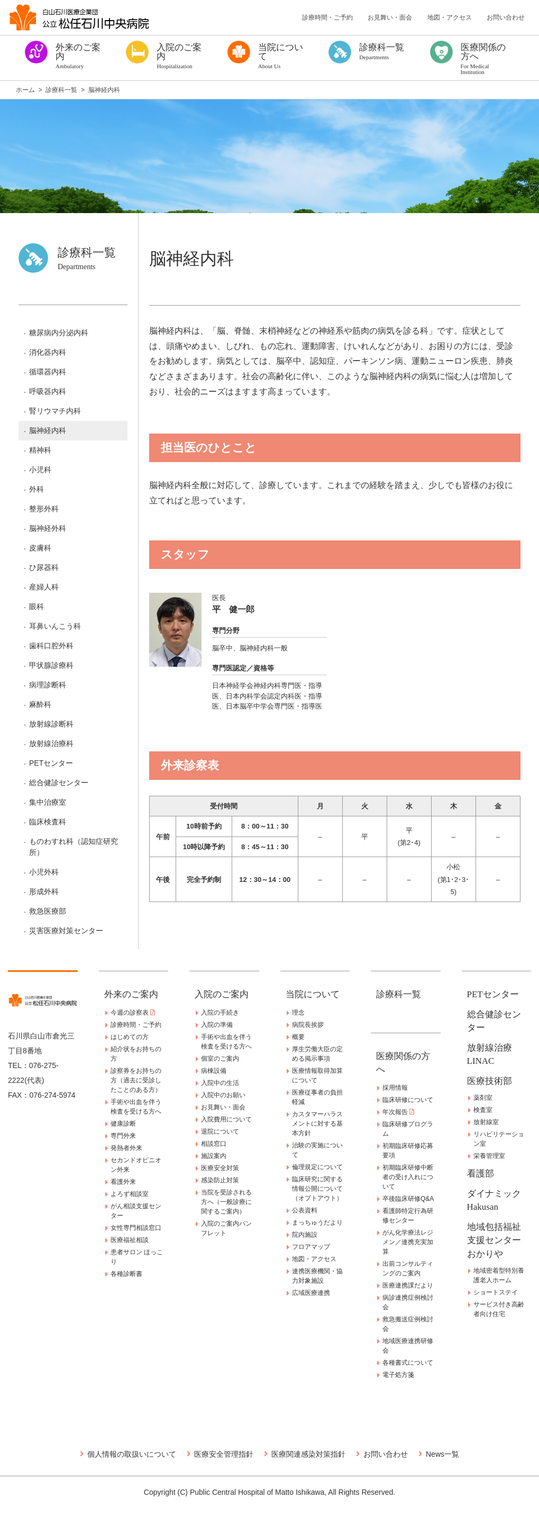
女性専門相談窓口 (136, 1227)
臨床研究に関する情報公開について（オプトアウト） (317, 1188)
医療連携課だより (407, 1285)
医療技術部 (489, 1081)
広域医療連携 (311, 1293)
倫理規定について (317, 1167)
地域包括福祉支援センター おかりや (498, 1240)
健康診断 (123, 1123)
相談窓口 (213, 1143)
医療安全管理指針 (223, 1454)
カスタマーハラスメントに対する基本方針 (317, 1123)
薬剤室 (482, 1097)
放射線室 (486, 1122)
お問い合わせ (506, 17)
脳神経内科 (47, 430)
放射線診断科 (51, 724)
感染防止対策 (220, 1180)
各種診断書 (126, 1273)
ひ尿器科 (44, 567)
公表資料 (304, 1210)
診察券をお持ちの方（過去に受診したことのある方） (136, 1080)
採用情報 (395, 1087)
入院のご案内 (222, 994)
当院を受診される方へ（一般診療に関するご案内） (226, 1202)
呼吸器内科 (47, 391)
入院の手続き (220, 1012)
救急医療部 (47, 911)
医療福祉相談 (130, 1240)
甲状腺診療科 (51, 665)
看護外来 (123, 1181)
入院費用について (226, 1119)
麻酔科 (40, 704)
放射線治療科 (51, 743)
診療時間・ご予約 (327, 17)
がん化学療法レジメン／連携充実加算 (407, 1242)
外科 (36, 489)
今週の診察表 (133, 1012)
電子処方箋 (398, 1374)
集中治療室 (47, 802)
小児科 (40, 469)
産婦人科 (44, 587)
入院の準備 (217, 1024)
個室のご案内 (220, 1058)
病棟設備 (213, 1070)
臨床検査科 (47, 821)
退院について (220, 1131)
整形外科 (44, 508)
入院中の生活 (220, 1083)
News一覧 (442, 1454)
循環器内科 (47, 371)
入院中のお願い (223, 1095)
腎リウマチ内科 (55, 411)
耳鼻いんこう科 (55, 626)
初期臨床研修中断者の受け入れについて (407, 1177)
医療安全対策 (220, 1168)
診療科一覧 (398, 994)
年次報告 (398, 1112)
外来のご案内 (131, 994)
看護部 (480, 1174)
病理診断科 (47, 685)
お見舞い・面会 (390, 17)
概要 (298, 1037)
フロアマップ (311, 1247)
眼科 (36, 606)
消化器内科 (47, 352)
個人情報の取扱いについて (131, 1454)
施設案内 (213, 1156)
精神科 (40, 450)
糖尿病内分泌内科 (58, 332)
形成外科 (44, 891)
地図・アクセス (449, 17)
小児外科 (44, 872)
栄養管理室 (489, 1156)
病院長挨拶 (308, 1024)
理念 (298, 1012)
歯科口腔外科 (51, 645)
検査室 (482, 1110)
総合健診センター (58, 782)
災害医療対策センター (66, 930)
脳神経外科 (47, 528)
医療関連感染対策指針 (308, 1454)
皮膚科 (40, 548)
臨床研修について (407, 1100)
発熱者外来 (126, 1148)
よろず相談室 (130, 1194)
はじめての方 (130, 1037)
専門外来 (123, 1135)
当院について (313, 994)
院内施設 (304, 1234)
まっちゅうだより (317, 1222)
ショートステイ (495, 1292)
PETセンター (51, 763)
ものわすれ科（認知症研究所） (73, 847)
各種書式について (407, 1362)
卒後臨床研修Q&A (408, 1198)
